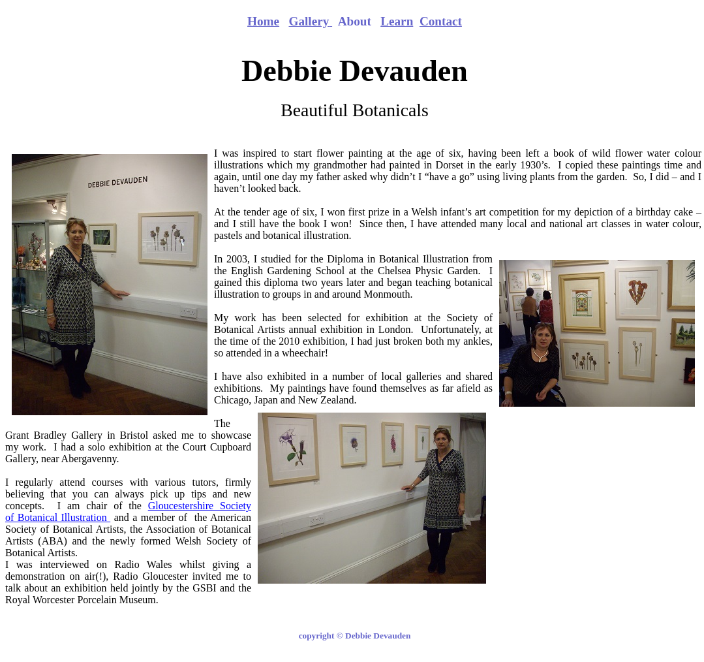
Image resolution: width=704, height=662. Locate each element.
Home (263, 21)
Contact (441, 21)
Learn (396, 21)
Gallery (308, 21)
